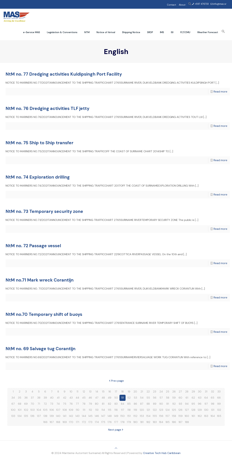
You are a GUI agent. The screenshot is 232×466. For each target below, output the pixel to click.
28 (186, 392)
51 (122, 398)
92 (174, 404)
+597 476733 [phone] (201, 3)
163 (206, 416)
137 (39, 416)
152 (135, 416)
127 (187, 410)
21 (142, 392)
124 (167, 410)
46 (90, 398)
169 (64, 422)
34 (13, 398)
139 (52, 416)
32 (212, 392)
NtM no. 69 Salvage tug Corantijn (40, 349)
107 (58, 410)
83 (116, 404)
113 (96, 410)
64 (206, 398)
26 (174, 392)
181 (141, 422)
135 (26, 416)
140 (58, 416)
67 (13, 404)
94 (187, 404)
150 (122, 416)
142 (71, 416)
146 (96, 416)
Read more (220, 91)
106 (51, 410)
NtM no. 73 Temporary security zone (44, 211)
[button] (190, 4)
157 (167, 416)
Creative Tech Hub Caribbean (162, 453)
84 (122, 404)
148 (109, 416)
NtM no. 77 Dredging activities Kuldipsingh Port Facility (64, 74)
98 (212, 404)
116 (116, 410)
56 (154, 398)
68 (19, 404)
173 (90, 422)
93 (180, 404)
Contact (171, 4)
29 (193, 392)
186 (174, 422)
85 (129, 404)
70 (32, 404)
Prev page (116, 381)
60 (180, 398)
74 (58, 404)
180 (135, 422)
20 (135, 392)
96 (199, 404)
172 (84, 422)
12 (84, 392)
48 (103, 398)
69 (26, 404)
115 (109, 410)
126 (180, 410)
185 (167, 422)
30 (199, 392)
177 (116, 422)
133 (13, 416)
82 (109, 404)
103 (32, 410)
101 (19, 410)
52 (129, 398)
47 (97, 398)
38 (38, 398)
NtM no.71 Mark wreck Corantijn (40, 280)
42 (64, 398)
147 (103, 416)
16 (109, 392)
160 (187, 416)
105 (45, 410)
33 (219, 392)
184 (161, 422)
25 (167, 392)
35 (19, 398)
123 (161, 410)
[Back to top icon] (116, 448)
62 (193, 398)
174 (97, 422)
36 (26, 398)
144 (84, 416)
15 (103, 392)
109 (71, 410)
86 (135, 404)
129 (200, 410)
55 (148, 398)
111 (84, 410)
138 (45, 416)
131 (212, 410)
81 (103, 404)
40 (52, 398)
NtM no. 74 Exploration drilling (38, 177)
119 (135, 410)
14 (96, 392)
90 (161, 404)
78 (84, 404)
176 (109, 422)
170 (71, 422)
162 (200, 416)
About (182, 4)
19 (129, 392)
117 (122, 410)
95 (193, 404)
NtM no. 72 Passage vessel (33, 246)
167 (52, 422)
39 (45, 398)
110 (77, 410)
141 (64, 416)
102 (26, 410)
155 (155, 416)
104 (39, 410)
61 (187, 398)
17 (116, 392)
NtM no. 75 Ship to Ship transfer (39, 143)
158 (174, 416)
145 (90, 416)
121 (148, 410)
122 (155, 410)
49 (109, 398)
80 (96, 404)
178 (122, 422)
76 (71, 404)
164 (212, 416)
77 (77, 404)
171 (77, 422)
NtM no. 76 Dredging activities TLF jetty (47, 108)
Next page (116, 430)
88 (148, 404)
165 (219, 416)
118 (129, 410)
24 (161, 392)
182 (148, 422)
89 (154, 404)
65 (212, 398)
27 (180, 392)
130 (206, 410)
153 (142, 416)
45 (84, 398)
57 (161, 398)
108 (64, 410)
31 (206, 392)
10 (71, 392)
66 (219, 398)
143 (77, 416)
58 (167, 398)
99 (219, 404)
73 (51, 404)
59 (174, 398)
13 (90, 392)
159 (180, 416)
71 (39, 404)
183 (155, 422)
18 (122, 392)
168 (58, 422)
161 (193, 416)
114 (103, 410)
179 (129, 422)
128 (193, 410)
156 (161, 416)
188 (187, 422)
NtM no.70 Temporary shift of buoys (44, 314)
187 (180, 422)
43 (71, 398)
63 (199, 398)
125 (174, 410)
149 (116, 416)
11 (77, 392)
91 (167, 404)
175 (103, 422)
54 (142, 398)
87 (141, 404)
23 (154, 392)
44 (77, 398)
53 (135, 398)
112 (90, 410)
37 (32, 398)
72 (45, 404)
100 (13, 410)
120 (142, 410)
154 (148, 416)
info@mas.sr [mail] (219, 3)
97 (206, 404)
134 (19, 416)
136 (32, 416)
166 (45, 422)
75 (64, 404)
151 (129, 416)
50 (116, 398)
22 (148, 392)
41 (58, 398)
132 (219, 410)
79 (90, 404)
